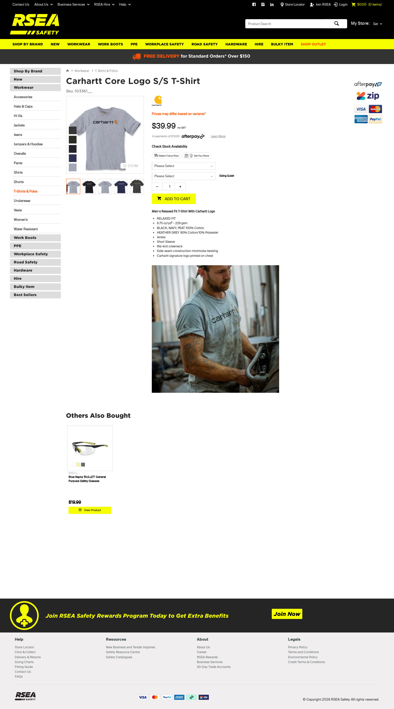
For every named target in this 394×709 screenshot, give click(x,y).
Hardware (236, 44)
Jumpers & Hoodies (28, 144)
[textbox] (285, 23)
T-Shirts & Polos (25, 191)
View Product (92, 510)
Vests (18, 210)
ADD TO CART (177, 198)
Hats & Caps (23, 106)
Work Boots (110, 44)
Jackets (19, 125)
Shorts (19, 182)
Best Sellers (25, 295)
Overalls (20, 153)
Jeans (18, 135)
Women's (21, 220)
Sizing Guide (226, 176)
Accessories (23, 97)
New (55, 44)
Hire (259, 44)
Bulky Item (282, 44)
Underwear (22, 201)
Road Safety (205, 44)
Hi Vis (18, 116)
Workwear (78, 44)
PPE (134, 44)
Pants (18, 163)
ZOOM (133, 166)
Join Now (287, 614)
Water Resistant (26, 229)
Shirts (18, 172)
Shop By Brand (27, 44)
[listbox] (183, 166)
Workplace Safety (164, 44)
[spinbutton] (168, 186)
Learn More (218, 136)
